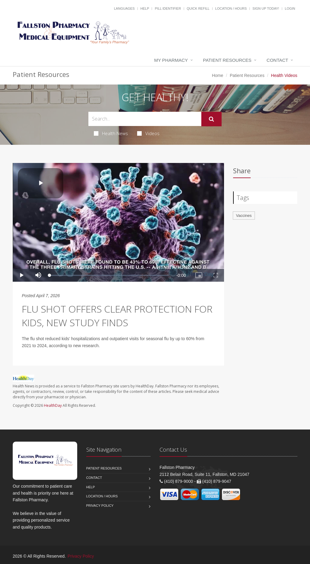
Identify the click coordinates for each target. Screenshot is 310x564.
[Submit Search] (211, 119)
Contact (277, 60)
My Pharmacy (171, 60)
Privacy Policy (100, 505)
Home (217, 75)
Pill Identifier (168, 8)
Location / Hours (231, 8)
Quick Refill (198, 8)
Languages (124, 8)
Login (290, 8)
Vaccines (244, 215)
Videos (148, 133)
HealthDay (53, 405)
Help (144, 8)
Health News (111, 133)
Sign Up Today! (265, 8)
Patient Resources (227, 60)
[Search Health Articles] (144, 119)
